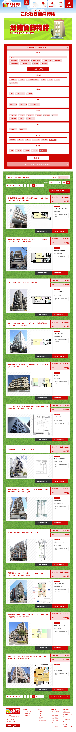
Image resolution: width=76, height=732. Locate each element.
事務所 (50, 79)
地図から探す (28, 715)
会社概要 (9, 725)
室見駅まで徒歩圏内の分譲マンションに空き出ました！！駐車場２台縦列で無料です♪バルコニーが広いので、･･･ (28, 616)
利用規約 (65, 724)
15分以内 (45, 139)
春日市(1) (35, 63)
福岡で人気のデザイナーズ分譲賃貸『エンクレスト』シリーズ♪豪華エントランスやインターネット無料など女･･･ (28, 241)
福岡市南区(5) (47, 60)
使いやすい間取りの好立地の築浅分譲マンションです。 (23, 532)
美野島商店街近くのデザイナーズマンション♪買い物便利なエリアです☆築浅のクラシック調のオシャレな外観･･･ (28, 491)
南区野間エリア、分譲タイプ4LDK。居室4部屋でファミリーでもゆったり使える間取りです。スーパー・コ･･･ (28, 366)
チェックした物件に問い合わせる (59, 190)
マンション (13, 79)
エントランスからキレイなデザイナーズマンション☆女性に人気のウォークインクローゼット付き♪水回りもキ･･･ (28, 324)
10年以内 (35, 150)
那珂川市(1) (44, 63)
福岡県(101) (13, 57)
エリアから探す (28, 711)
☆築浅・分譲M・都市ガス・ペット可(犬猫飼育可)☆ (22, 282)
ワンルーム (13, 115)
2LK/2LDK (47, 115)
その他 (30, 93)
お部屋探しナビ (53, 709)
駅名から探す (28, 713)
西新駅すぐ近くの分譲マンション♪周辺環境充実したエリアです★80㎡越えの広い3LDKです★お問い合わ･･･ (28, 657)
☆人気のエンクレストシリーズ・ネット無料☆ (21, 449)
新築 (12, 150)
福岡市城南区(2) (14, 63)
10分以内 (37, 139)
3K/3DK (55, 115)
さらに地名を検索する (37, 69)
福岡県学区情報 (55, 718)
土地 (58, 79)
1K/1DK (22, 115)
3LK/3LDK (13, 118)
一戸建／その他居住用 (34, 79)
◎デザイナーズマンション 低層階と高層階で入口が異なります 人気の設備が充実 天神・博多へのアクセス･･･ (28, 407)
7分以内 (28, 139)
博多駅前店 (41, 717)
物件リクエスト (66, 712)
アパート (22, 79)
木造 (12, 93)
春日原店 (40, 711)
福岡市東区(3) (13, 60)
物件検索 (25, 709)
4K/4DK (22, 118)
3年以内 (19, 150)
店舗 (44, 79)
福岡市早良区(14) (25, 63)
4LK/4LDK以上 (31, 118)
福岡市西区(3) (57, 60)
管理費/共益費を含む (34, 104)
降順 (68, 182)
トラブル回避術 (55, 717)
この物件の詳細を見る (42, 231)
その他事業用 (14, 83)
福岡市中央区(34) (35, 60)
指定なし (54, 139)
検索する (37, 158)
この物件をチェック (59, 231)
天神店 (40, 713)
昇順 (64, 182)
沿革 (15, 725)
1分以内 (13, 139)
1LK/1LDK (30, 115)
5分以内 (21, 139)
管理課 (40, 718)
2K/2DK (39, 115)
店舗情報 (38, 709)
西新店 (40, 715)
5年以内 (27, 150)
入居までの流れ (55, 715)
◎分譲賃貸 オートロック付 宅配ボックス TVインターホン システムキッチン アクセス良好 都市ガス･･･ (27, 574)
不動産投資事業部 (42, 720)
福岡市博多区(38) (24, 60)
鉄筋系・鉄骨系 (21, 93)
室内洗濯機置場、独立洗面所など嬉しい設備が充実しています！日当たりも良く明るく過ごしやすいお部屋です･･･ (28, 199)
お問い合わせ (66, 709)
